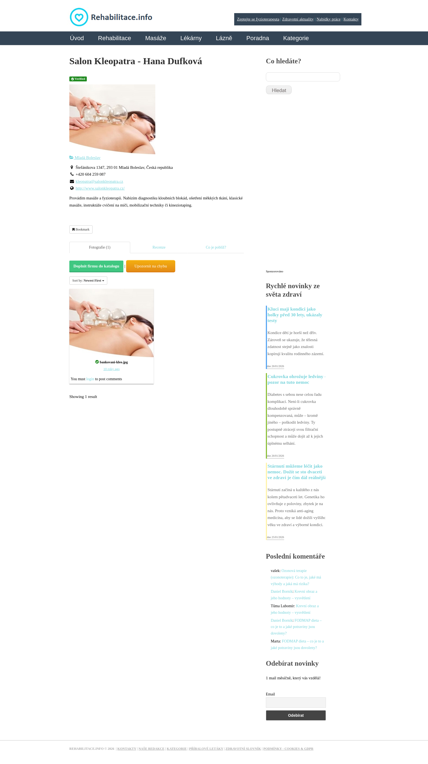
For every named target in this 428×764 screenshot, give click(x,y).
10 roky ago (111, 369)
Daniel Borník (282, 591)
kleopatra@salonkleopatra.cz (99, 181)
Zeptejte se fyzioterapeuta (258, 19)
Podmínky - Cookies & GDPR (288, 749)
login (90, 379)
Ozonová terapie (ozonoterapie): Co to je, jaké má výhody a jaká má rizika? (296, 577)
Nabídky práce (329, 19)
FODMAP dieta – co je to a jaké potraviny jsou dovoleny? (296, 627)
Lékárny (191, 38)
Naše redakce (151, 749)
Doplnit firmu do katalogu (96, 266)
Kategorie (296, 38)
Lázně (224, 38)
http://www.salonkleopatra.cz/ (100, 188)
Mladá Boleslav (84, 157)
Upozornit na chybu (150, 266)
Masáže (155, 38)
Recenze (159, 247)
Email (270, 694)
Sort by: (88, 280)
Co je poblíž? (216, 247)
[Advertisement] (307, 184)
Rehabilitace (114, 38)
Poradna (257, 38)
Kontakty (351, 19)
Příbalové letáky (206, 749)
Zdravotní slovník (243, 749)
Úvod (77, 38)
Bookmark (81, 229)
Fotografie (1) (99, 247)
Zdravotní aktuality (298, 19)
